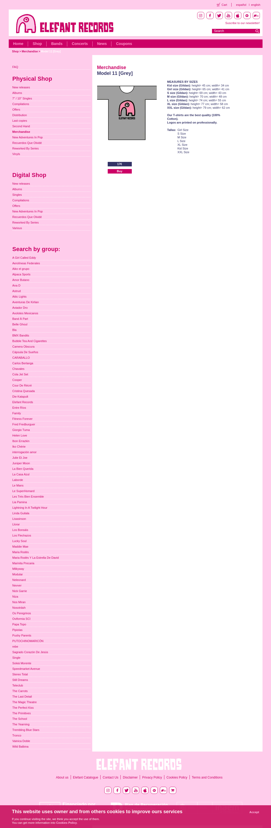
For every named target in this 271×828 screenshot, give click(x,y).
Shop (37, 44)
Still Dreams (20, 679)
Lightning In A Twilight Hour (30, 507)
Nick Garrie (19, 591)
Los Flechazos (21, 535)
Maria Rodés (20, 552)
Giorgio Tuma (21, 429)
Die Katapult (20, 396)
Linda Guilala (20, 513)
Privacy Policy (152, 777)
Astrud (16, 291)
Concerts (80, 44)
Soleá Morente (21, 663)
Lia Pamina (19, 502)
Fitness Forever (22, 418)
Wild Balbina (20, 746)
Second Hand (21, 126)
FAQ (15, 67)
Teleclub (17, 685)
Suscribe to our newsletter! (242, 23)
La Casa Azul (21, 474)
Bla (14, 329)
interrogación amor (24, 452)
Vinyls (16, 154)
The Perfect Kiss (23, 707)
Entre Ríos (19, 407)
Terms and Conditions (207, 777)
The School (19, 718)
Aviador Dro (20, 307)
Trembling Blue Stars (25, 729)
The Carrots (20, 691)
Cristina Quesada (23, 391)
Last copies (19, 120)
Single (16, 657)
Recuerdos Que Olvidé (27, 142)
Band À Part (20, 318)
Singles (17, 194)
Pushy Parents (21, 635)
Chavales (18, 368)
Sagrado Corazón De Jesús (30, 652)
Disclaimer (130, 777)
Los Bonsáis (20, 529)
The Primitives (21, 713)
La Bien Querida (23, 468)
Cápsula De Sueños (25, 352)
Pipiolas (17, 629)
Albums (17, 92)
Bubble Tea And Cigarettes (29, 341)
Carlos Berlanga (22, 363)
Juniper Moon (21, 463)
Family (16, 413)
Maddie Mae (20, 546)
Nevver (17, 585)
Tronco (16, 735)
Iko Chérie (19, 446)
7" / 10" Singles (22, 98)
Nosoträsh (19, 607)
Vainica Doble (21, 741)
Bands (56, 44)
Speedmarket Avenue (26, 668)
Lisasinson (19, 518)
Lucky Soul (19, 541)
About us (62, 777)
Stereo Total (20, 674)
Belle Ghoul (20, 324)
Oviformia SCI (21, 618)
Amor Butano (20, 279)
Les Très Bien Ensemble (28, 496)
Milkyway (18, 568)
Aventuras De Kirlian (25, 302)
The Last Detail (22, 696)
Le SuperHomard (23, 491)
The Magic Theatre (24, 702)
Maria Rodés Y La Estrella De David (35, 557)
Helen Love (19, 435)
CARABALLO (21, 357)
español (241, 4)
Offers (16, 109)
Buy (120, 171)
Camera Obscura (23, 346)
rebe (15, 646)
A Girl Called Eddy (24, 257)
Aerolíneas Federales (26, 263)
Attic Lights (19, 296)
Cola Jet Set (20, 374)
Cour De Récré (22, 385)
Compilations (20, 104)
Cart (224, 4)
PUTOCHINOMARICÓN (28, 641)
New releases (21, 87)
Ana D (16, 285)
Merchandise (30, 51)
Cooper (17, 379)
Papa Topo (19, 624)
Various (17, 228)
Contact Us (110, 777)
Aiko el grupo (20, 268)
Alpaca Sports (21, 274)
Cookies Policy (176, 777)
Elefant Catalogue (85, 777)
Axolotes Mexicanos (25, 313)
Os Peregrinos (21, 613)
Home (18, 44)
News (102, 44)
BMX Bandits (20, 335)
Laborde (17, 479)
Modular (17, 574)
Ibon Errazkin (21, 441)
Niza (15, 596)
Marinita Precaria (23, 563)
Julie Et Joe (20, 457)
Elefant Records (22, 402)
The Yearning (21, 724)
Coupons (124, 44)
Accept (254, 812)
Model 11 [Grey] (51, 51)
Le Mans (18, 485)
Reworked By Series (25, 148)
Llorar (16, 524)
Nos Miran (19, 602)
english (255, 4)
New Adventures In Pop (27, 137)
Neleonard (19, 579)
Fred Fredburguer (23, 424)
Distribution (19, 115)
